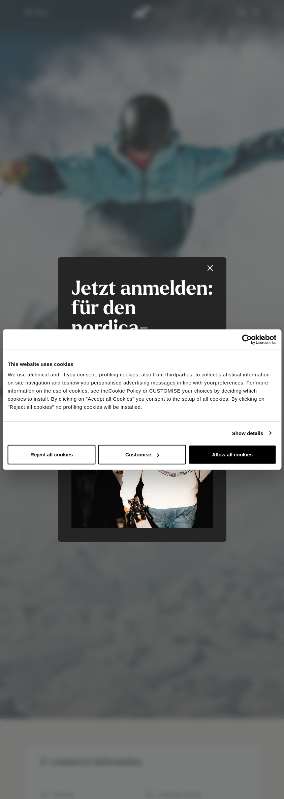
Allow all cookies (232, 454)
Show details (247, 433)
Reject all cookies (51, 454)
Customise (142, 454)
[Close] (210, 268)
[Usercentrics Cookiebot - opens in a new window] (246, 339)
